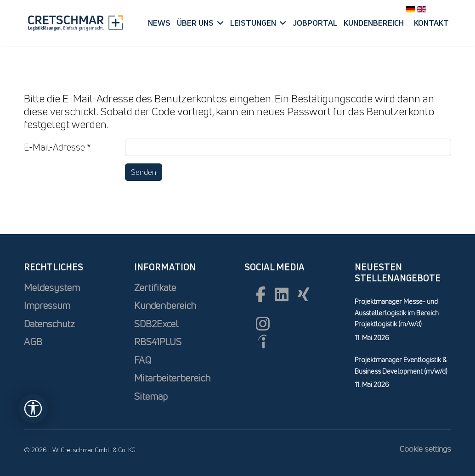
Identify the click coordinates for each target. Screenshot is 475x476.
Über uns (195, 22)
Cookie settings (425, 448)
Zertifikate (155, 287)
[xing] (304, 294)
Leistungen (253, 22)
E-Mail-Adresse (57, 147)
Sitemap (151, 396)
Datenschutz (49, 324)
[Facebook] (261, 294)
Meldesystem (52, 287)
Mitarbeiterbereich (172, 378)
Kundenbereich (374, 22)
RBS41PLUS (157, 341)
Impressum (47, 305)
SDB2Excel (156, 324)
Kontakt (431, 22)
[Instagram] (263, 323)
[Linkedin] (281, 294)
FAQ (142, 360)
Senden (143, 172)
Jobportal (315, 22)
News (159, 22)
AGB (33, 341)
